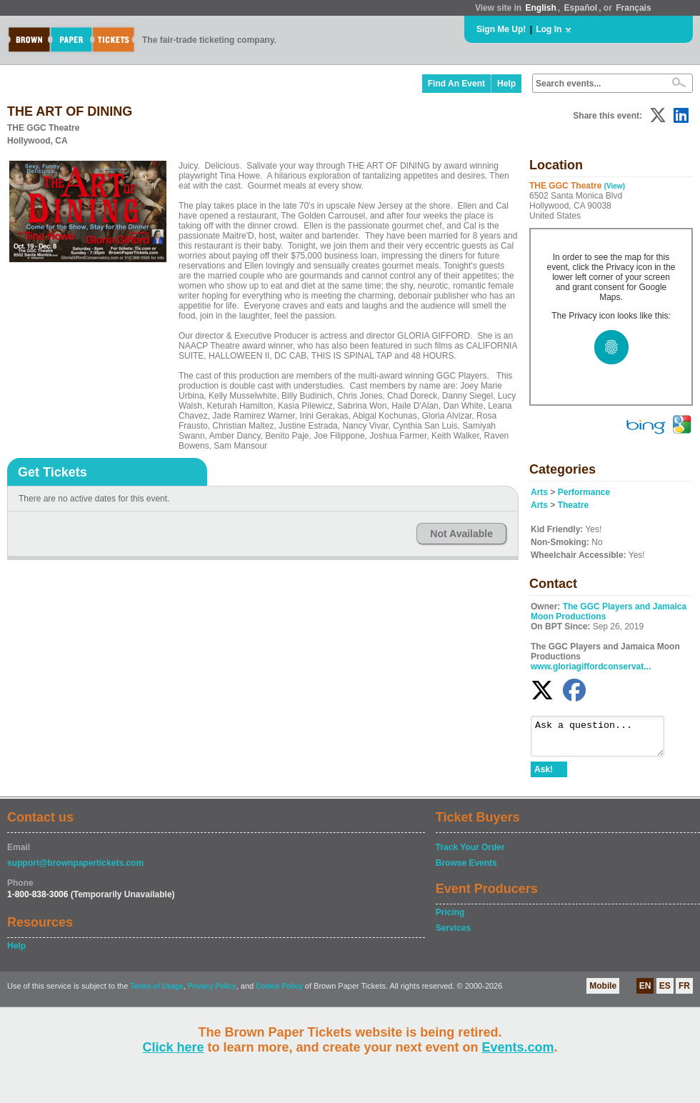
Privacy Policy (212, 993)
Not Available (461, 533)
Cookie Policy (279, 993)
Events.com (518, 1047)
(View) (614, 186)
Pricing (450, 919)
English (540, 8)
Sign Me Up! (501, 29)
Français (633, 8)
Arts (539, 492)
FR (684, 992)
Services (453, 934)
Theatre (573, 505)
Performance (584, 492)
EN (645, 992)
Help (506, 84)
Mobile (602, 992)
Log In (548, 29)
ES (665, 992)
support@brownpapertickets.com (75, 869)
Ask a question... (605, 739)
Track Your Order (470, 854)
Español (581, 8)
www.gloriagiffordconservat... (591, 667)
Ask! (543, 776)
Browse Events (466, 869)
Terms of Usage (156, 993)
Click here (173, 1047)
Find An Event (456, 84)
